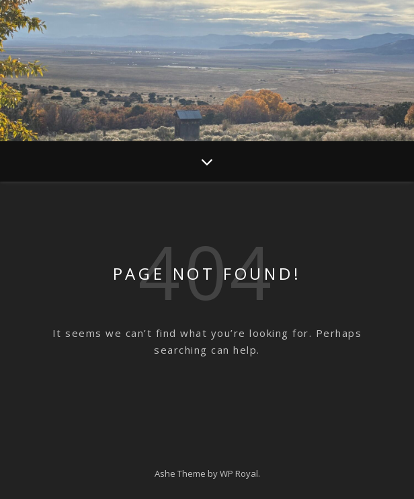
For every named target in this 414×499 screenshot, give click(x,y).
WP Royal (239, 473)
